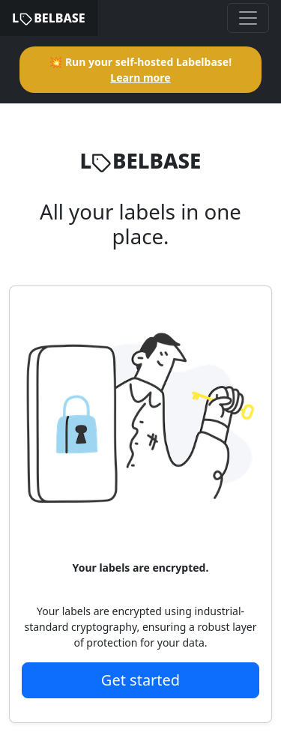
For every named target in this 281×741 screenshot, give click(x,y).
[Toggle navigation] (248, 18)
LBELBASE (48, 18)
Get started (140, 680)
